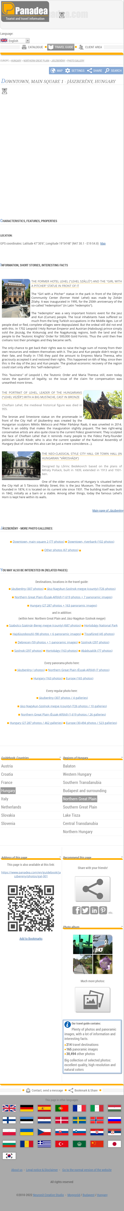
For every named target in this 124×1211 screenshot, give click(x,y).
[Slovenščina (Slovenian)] (79, 1132)
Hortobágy (62, 651)
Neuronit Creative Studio (48, 1195)
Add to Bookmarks (31, 938)
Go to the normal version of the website (87, 1170)
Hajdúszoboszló (47, 634)
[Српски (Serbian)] (114, 1132)
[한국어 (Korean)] (9, 1155)
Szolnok (95, 642)
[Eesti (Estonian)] (26, 1120)
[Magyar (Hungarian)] (114, 1108)
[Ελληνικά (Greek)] (44, 1143)
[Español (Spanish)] (44, 1108)
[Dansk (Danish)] (62, 1120)
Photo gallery (75, 60)
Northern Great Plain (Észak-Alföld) (63, 597)
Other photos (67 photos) (61, 550)
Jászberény (58, 60)
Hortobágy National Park (101, 625)
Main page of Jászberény (108, 510)
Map (103, 243)
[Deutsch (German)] (26, 1108)
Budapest (89, 1195)
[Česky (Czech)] (44, 1132)
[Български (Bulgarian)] (9, 1143)
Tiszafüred (99, 634)
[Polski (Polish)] (9, 1132)
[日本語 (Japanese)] (114, 1143)
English (13, 41)
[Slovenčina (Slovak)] (62, 1132)
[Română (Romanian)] (26, 1143)
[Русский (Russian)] (114, 1120)
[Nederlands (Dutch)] (44, 1120)
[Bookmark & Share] (92, 889)
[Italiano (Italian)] (97, 1108)
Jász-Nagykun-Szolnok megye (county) (81, 589)
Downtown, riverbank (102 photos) (91, 542)
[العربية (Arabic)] (79, 1143)
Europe (79, 678)
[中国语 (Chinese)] (97, 1143)
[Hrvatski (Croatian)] (97, 1132)
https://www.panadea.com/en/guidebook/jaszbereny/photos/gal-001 (31, 874)
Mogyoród (73, 1195)
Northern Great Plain (36, 60)
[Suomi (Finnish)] (9, 1120)
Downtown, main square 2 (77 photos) (38, 542)
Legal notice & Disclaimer (42, 1170)
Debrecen (48, 642)
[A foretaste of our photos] (92, 1000)
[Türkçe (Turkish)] (62, 1143)
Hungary (16, 60)
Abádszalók (96, 651)
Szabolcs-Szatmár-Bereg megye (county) (45, 625)
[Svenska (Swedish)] (79, 1120)
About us (17, 1170)
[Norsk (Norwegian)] (97, 1120)
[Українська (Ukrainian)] (26, 1132)
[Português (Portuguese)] (62, 1108)
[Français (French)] (79, 1108)
